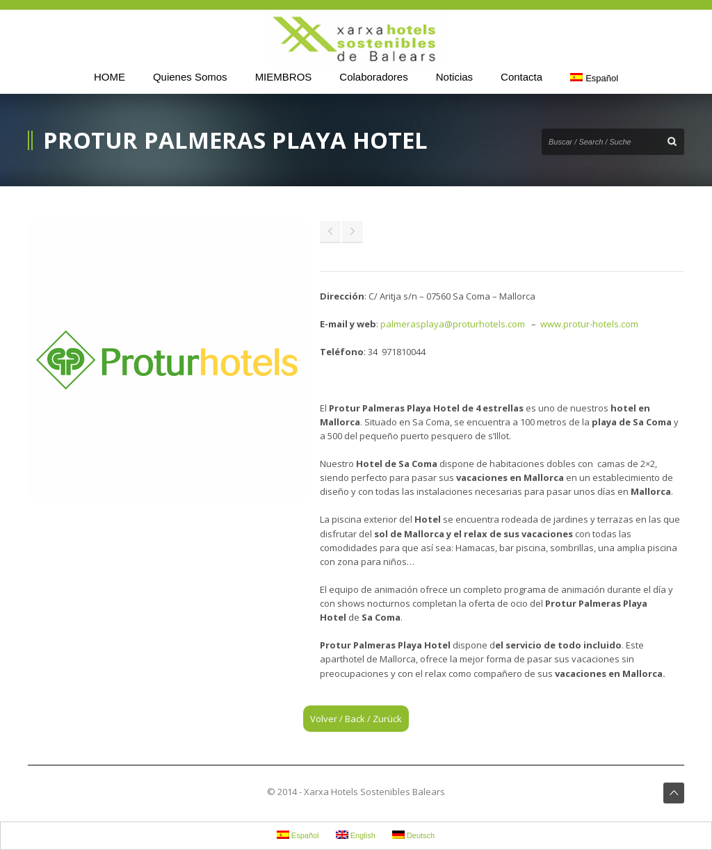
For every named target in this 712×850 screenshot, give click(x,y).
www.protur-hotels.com (589, 324)
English (355, 835)
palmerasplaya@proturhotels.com (452, 324)
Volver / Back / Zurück (356, 718)
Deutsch (413, 835)
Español (594, 78)
